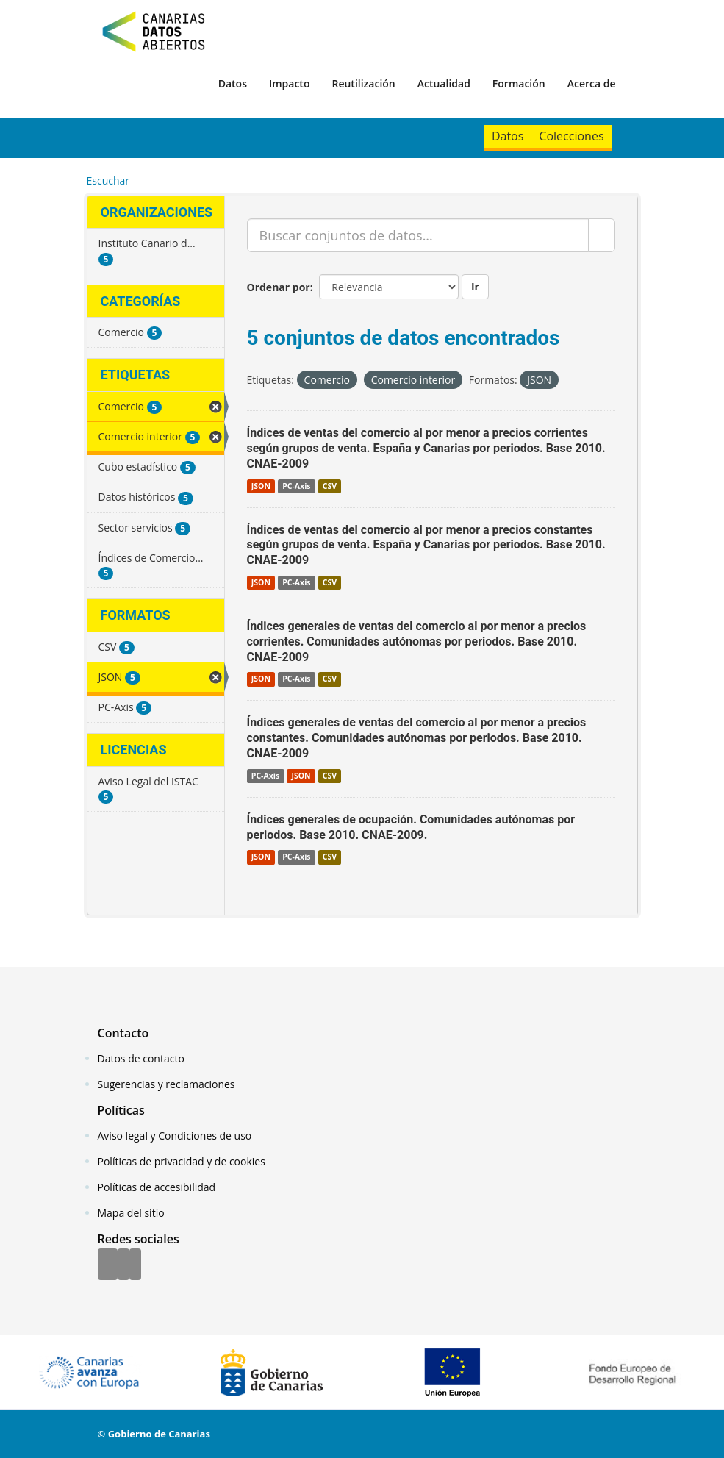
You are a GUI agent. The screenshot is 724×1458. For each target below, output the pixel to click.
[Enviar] (601, 235)
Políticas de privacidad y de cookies (181, 1161)
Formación (518, 83)
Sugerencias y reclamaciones (166, 1084)
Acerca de (591, 83)
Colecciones (571, 136)
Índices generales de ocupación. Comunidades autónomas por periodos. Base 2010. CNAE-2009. (411, 827)
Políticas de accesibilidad (157, 1187)
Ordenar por (278, 287)
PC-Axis (296, 486)
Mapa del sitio (131, 1213)
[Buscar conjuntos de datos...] (418, 235)
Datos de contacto (141, 1058)
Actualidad (443, 83)
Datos (232, 83)
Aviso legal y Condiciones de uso (175, 1136)
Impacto (289, 83)
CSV (330, 486)
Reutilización (363, 83)
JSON (260, 486)
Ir (475, 286)
